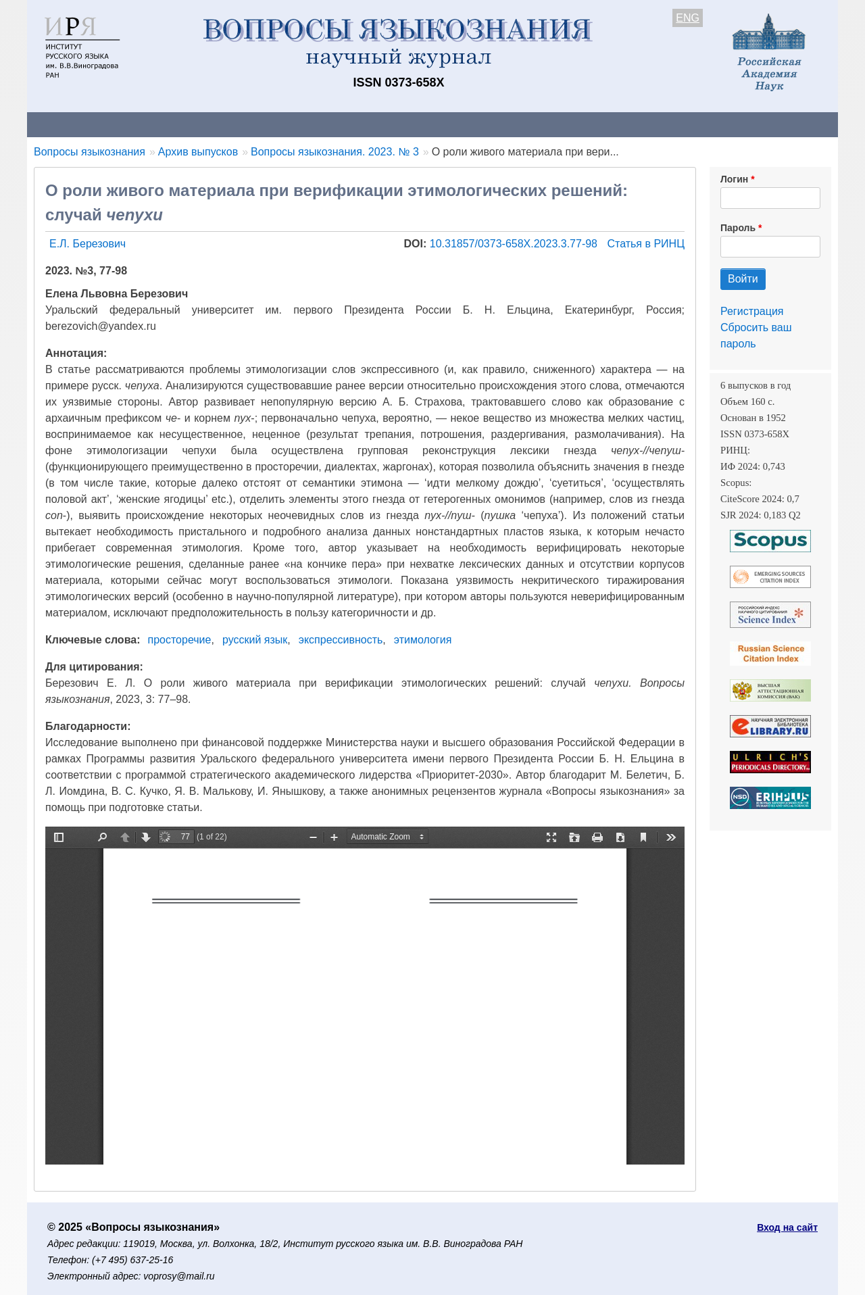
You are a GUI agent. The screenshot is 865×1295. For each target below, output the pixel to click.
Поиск (709, 124)
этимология (422, 639)
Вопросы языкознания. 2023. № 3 (335, 151)
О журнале (68, 124)
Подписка (497, 124)
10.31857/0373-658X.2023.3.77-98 (515, 243)
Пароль (738, 227)
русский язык (254, 639)
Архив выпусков (405, 124)
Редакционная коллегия (608, 124)
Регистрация (752, 311)
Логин (734, 179)
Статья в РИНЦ (646, 243)
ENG (687, 18)
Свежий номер (302, 124)
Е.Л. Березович (87, 243)
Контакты (145, 124)
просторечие (180, 639)
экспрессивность (341, 639)
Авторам (217, 124)
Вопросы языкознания (89, 151)
